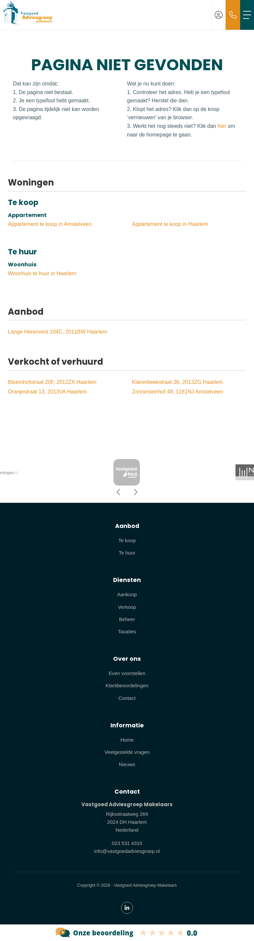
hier (222, 126)
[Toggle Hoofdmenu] (247, 15)
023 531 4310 (127, 843)
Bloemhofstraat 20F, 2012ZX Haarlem (52, 382)
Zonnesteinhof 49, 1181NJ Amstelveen (177, 391)
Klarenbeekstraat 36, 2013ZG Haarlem (177, 382)
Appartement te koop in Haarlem (170, 224)
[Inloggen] (219, 15)
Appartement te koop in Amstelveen (50, 224)
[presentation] (118, 492)
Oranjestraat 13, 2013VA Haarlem (47, 391)
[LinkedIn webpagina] (127, 908)
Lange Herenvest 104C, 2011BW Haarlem (57, 332)
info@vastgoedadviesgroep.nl (127, 851)
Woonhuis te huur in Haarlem (42, 273)
